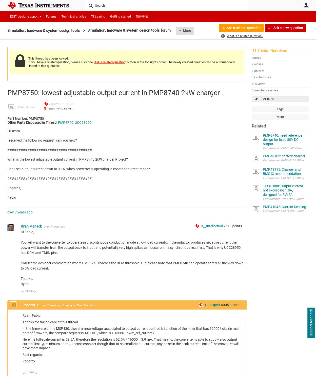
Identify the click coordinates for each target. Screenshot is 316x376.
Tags (280, 109)
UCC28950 (83, 123)
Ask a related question (243, 28)
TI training (98, 16)
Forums (51, 16)
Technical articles (73, 16)
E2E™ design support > (25, 16)
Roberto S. (30, 305)
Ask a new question (288, 28)
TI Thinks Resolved (269, 50)
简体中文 (142, 16)
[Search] (166, 5)
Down (35, 292)
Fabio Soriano (27, 107)
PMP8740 (65, 123)
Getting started (120, 16)
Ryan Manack (31, 226)
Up (23, 292)
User (306, 5)
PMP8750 (267, 99)
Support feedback (311, 322)
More (187, 31)
